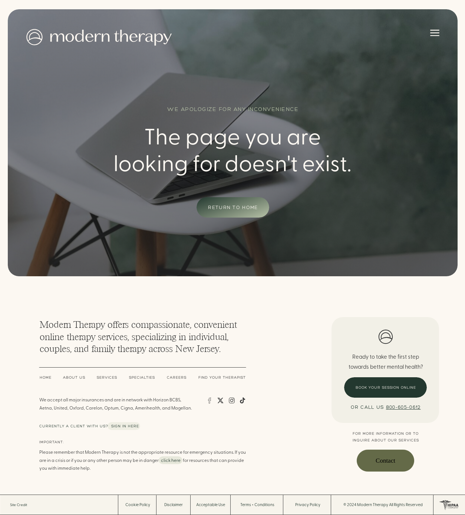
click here (171, 460)
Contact (385, 460)
